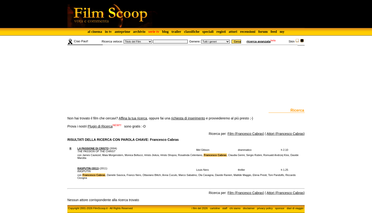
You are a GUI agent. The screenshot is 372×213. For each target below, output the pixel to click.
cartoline (215, 208)
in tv (108, 31)
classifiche (192, 31)
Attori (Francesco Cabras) (286, 134)
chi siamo (235, 208)
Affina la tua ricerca (133, 118)
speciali (208, 31)
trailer (176, 31)
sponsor (279, 208)
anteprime (122, 31)
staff (224, 208)
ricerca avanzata (258, 41)
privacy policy (265, 208)
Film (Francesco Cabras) (246, 134)
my (282, 31)
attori (233, 31)
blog (165, 31)
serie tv (153, 31)
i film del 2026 (199, 208)
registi (221, 31)
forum (263, 31)
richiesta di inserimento (188, 118)
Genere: (194, 41)
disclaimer (249, 208)
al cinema (95, 31)
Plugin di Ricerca (100, 126)
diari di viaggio (295, 208)
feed (273, 31)
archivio (139, 31)
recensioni (248, 31)
